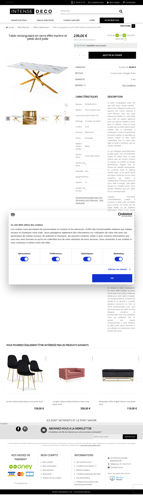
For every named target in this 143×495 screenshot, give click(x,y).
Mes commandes (48, 466)
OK (112, 278)
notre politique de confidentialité (90, 445)
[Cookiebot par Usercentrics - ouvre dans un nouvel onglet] (120, 215)
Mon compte (114, 2)
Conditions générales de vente (87, 474)
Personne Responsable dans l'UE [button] (89, 197)
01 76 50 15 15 (78, 2)
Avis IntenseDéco (82, 478)
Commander (130, 2)
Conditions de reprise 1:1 (85, 466)
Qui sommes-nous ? (83, 462)
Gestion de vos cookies (51, 478)
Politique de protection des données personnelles (86, 483)
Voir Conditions (129, 85)
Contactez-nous (97, 2)
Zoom (66, 105)
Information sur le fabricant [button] (87, 200)
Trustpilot (10, 2)
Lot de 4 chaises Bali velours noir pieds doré (24, 401)
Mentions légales (82, 470)
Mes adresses (47, 470)
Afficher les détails (117, 269)
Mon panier (46, 474)
